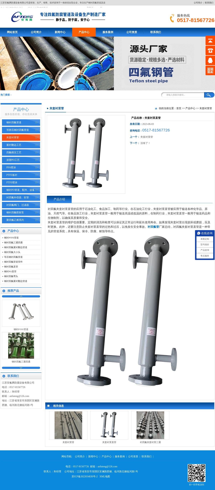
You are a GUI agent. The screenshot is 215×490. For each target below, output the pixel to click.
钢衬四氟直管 (11, 266)
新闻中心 (60, 32)
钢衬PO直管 (10, 271)
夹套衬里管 (12, 137)
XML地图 (104, 476)
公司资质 (131, 32)
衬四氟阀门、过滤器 (17, 205)
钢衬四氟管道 (13, 122)
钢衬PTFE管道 (11, 237)
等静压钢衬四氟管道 (17, 130)
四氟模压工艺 (13, 152)
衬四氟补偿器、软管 (17, 197)
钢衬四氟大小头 (12, 252)
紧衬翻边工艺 (13, 145)
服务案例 (108, 32)
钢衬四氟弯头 (11, 276)
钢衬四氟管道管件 (13, 261)
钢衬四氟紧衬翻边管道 (15, 247)
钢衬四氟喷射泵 (15, 212)
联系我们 (209, 2)
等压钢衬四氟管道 (13, 257)
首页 (178, 108)
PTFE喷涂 (11, 182)
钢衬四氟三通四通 (13, 242)
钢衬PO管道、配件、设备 (20, 190)
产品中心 (84, 32)
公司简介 (198, 2)
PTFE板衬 (11, 175)
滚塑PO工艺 (13, 160)
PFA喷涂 (11, 167)
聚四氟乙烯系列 (15, 220)
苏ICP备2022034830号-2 (85, 476)
